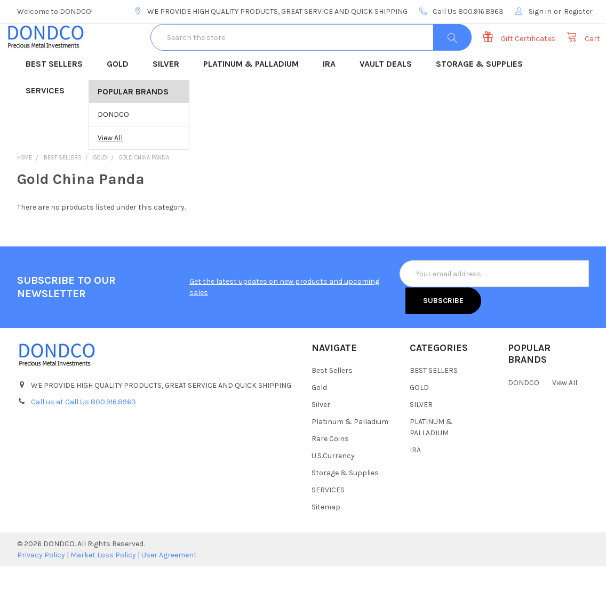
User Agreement (169, 587)
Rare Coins (330, 471)
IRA (332, 97)
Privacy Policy (41, 587)
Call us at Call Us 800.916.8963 (83, 434)
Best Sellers (332, 403)
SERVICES (48, 124)
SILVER (169, 97)
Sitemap (326, 539)
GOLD (121, 97)
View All (110, 170)
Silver (321, 437)
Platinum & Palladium (350, 454)
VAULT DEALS (389, 97)
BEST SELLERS (58, 97)
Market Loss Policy (103, 587)
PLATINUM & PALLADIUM (254, 97)
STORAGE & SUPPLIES (483, 97)
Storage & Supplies (345, 505)
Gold (319, 420)
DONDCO (113, 146)
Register (578, 11)
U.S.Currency (333, 488)
